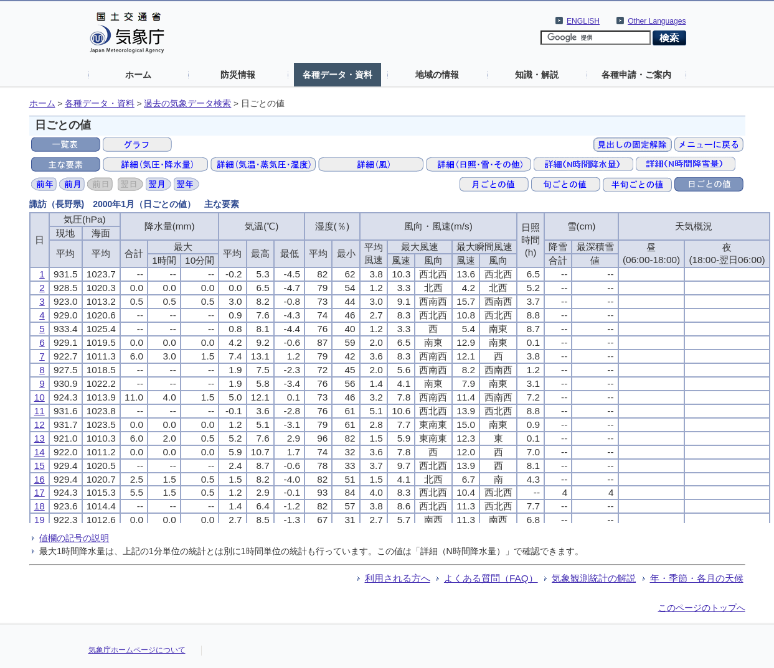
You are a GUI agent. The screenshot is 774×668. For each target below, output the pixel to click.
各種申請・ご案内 (636, 75)
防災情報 (237, 75)
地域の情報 (437, 75)
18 (39, 506)
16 (39, 479)
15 (39, 465)
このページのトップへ (701, 608)
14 (39, 452)
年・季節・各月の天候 (696, 578)
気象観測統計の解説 (594, 578)
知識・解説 (537, 75)
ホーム (138, 75)
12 (39, 424)
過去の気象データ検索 (187, 103)
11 (39, 411)
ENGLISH (583, 21)
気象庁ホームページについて (137, 650)
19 (39, 519)
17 (39, 492)
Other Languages (657, 21)
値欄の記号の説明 (74, 538)
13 (39, 438)
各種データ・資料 (337, 75)
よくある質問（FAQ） (491, 578)
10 (39, 397)
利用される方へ (397, 578)
